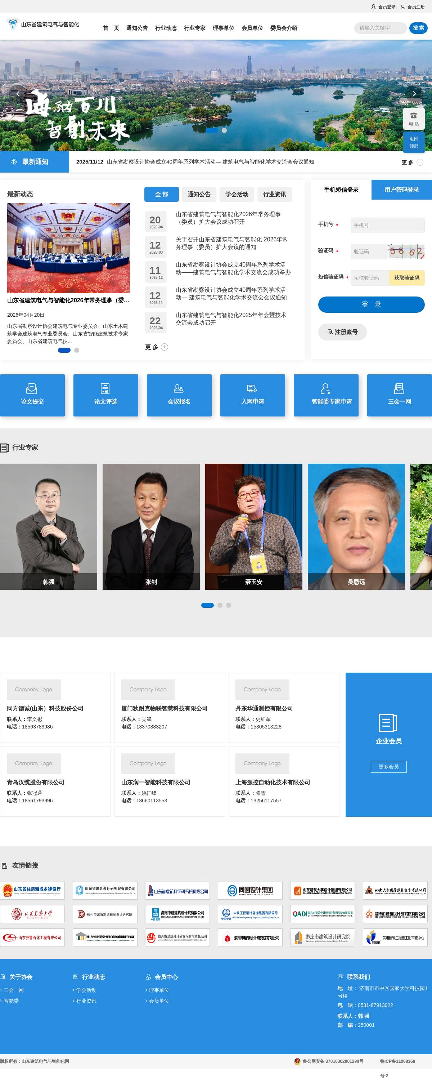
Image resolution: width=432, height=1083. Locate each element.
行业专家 (195, 28)
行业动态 (166, 28)
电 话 (413, 117)
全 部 (161, 194)
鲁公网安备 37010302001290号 (333, 1061)
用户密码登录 (401, 190)
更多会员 (389, 767)
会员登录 (383, 6)
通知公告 (137, 28)
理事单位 (223, 28)
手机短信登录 (341, 190)
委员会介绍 (283, 28)
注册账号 (342, 332)
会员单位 (252, 28)
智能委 (9, 1001)
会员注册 (412, 6)
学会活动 (236, 194)
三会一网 (12, 990)
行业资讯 (274, 194)
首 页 (111, 28)
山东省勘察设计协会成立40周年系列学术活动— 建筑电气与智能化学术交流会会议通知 (195, 162)
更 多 (413, 162)
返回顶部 (414, 142)
